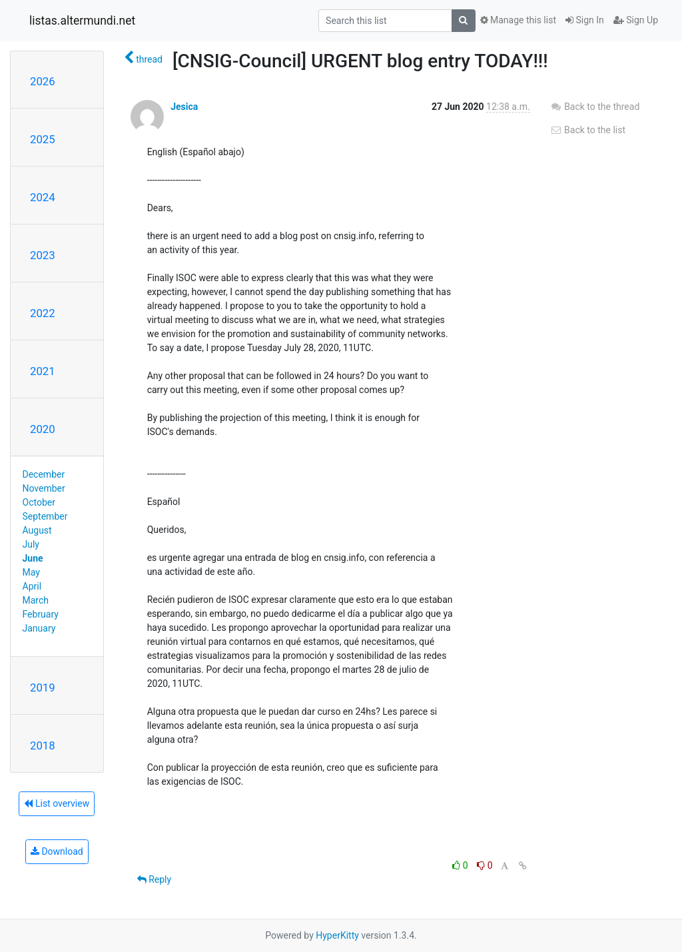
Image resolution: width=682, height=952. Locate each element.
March (36, 600)
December (44, 474)
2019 (42, 687)
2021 (42, 371)
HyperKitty (337, 935)
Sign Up (635, 20)
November (44, 488)
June (33, 558)
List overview (56, 803)
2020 (42, 429)
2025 (42, 139)
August (37, 530)
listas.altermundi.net (82, 20)
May (31, 572)
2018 (42, 745)
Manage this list (518, 20)
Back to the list (587, 130)
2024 (42, 197)
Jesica (184, 106)
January (39, 628)
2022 (42, 313)
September (45, 516)
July (31, 544)
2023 (42, 255)
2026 (42, 81)
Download (57, 851)
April (32, 586)
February (41, 614)
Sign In (584, 20)
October (39, 502)
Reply (154, 879)
